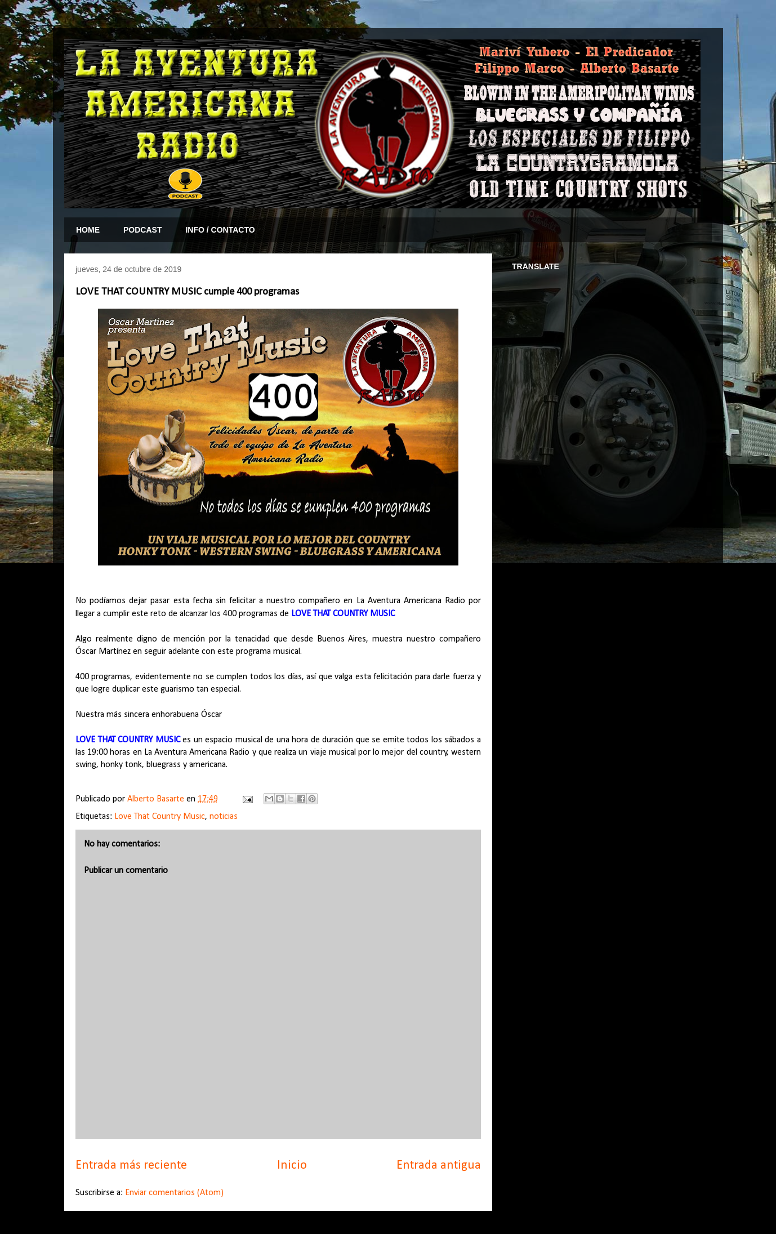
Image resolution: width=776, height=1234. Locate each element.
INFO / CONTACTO (220, 229)
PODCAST (142, 229)
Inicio (292, 1165)
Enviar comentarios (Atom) (174, 1192)
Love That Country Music (159, 816)
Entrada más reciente (131, 1165)
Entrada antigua (438, 1165)
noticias (223, 816)
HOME (88, 229)
